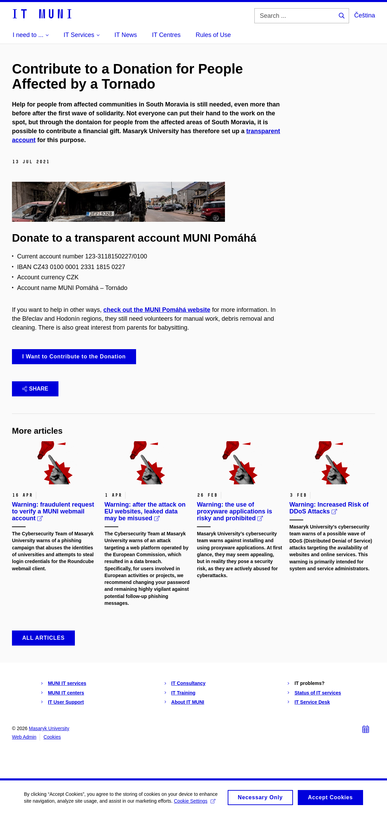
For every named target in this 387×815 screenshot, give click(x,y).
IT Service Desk (312, 702)
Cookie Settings (194, 804)
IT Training (183, 693)
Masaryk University (49, 728)
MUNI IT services (67, 683)
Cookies (52, 737)
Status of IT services (317, 693)
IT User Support (66, 702)
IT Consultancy (188, 683)
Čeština (364, 15)
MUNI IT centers (66, 693)
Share (35, 389)
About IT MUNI (187, 702)
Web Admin (24, 737)
